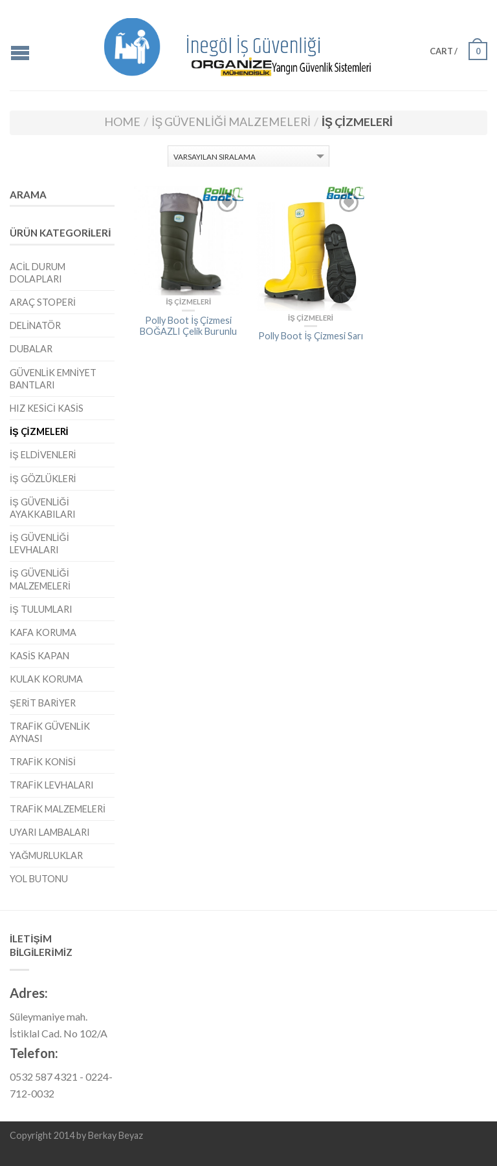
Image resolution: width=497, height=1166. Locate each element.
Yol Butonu (39, 878)
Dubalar (31, 348)
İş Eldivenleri (43, 454)
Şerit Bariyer (43, 702)
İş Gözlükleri (43, 478)
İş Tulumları (41, 609)
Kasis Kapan (39, 655)
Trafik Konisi (43, 761)
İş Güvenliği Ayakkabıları (43, 508)
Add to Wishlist (227, 202)
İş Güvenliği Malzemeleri (231, 121)
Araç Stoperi (43, 302)
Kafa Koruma (43, 632)
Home (122, 121)
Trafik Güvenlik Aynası (50, 732)
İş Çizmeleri (39, 431)
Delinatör (35, 325)
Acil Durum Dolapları (37, 272)
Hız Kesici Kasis (46, 408)
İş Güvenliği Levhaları (39, 543)
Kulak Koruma (46, 678)
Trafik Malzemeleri (57, 808)
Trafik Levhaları (52, 784)
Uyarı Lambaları (50, 832)
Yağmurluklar (46, 855)
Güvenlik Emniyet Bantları (53, 378)
